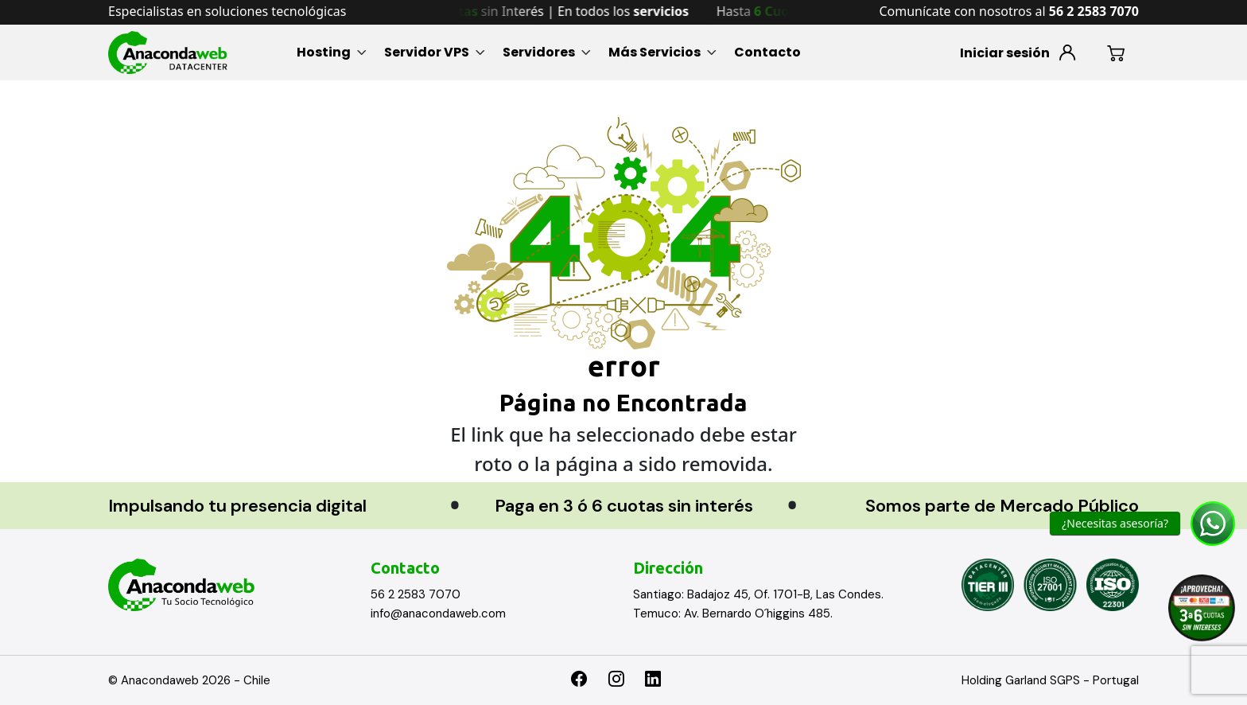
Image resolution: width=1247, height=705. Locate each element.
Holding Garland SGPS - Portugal (1050, 680)
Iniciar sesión (1005, 53)
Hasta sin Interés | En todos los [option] (552, 11)
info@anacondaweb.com (438, 613)
